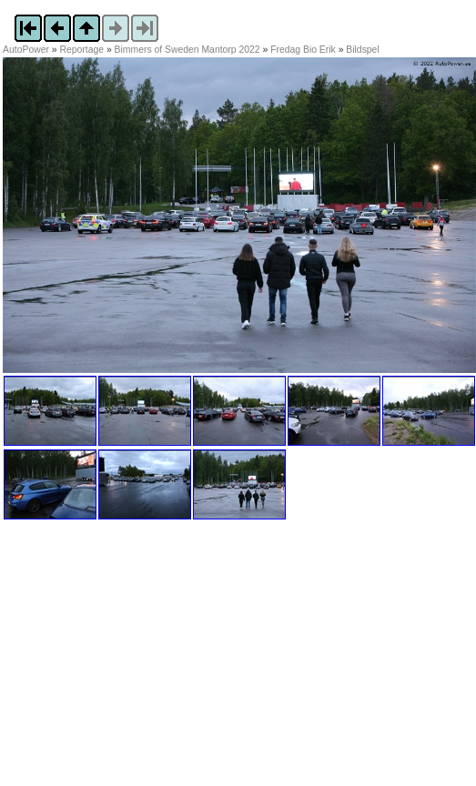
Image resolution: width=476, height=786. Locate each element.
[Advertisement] (116, 664)
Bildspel (362, 50)
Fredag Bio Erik (303, 50)
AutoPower (26, 50)
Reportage (82, 50)
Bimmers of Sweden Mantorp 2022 (187, 50)
